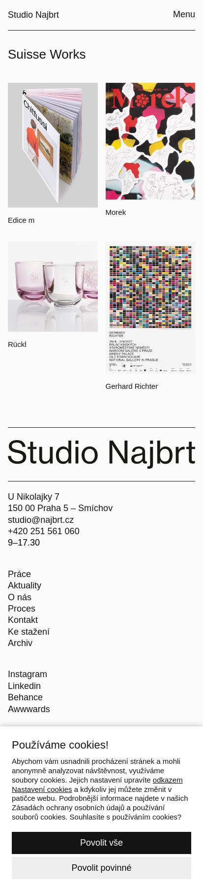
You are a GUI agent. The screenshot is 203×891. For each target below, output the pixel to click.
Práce (19, 574)
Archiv (20, 643)
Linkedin (24, 686)
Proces (21, 609)
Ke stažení (29, 632)
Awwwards (29, 709)
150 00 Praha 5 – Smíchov (60, 508)
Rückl (17, 344)
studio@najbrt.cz (41, 520)
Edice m (21, 220)
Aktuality (24, 585)
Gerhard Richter (132, 386)
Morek (116, 212)
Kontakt (23, 620)
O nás (19, 597)
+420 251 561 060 (44, 531)
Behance (25, 697)
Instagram (27, 674)
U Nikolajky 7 (33, 497)
